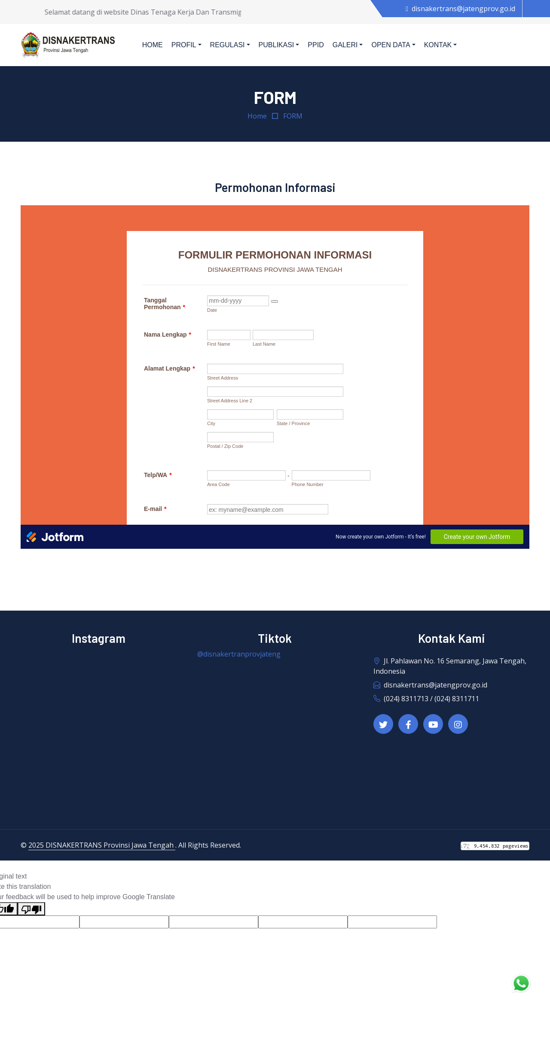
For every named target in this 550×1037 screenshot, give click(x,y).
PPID (316, 45)
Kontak (438, 45)
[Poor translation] (31, 908)
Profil (183, 45)
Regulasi (227, 45)
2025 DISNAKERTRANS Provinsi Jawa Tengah (101, 845)
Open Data (390, 45)
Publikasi (276, 45)
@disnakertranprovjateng (239, 654)
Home (152, 45)
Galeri (345, 45)
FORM (292, 116)
